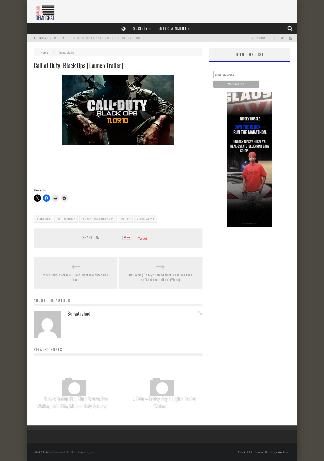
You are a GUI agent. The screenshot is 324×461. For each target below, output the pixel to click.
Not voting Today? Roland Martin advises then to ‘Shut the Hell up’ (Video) (160, 277)
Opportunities (279, 452)
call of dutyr (66, 219)
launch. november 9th (98, 219)
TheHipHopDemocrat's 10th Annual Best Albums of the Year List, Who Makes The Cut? (125, 38)
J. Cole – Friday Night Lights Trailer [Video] (164, 402)
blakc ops (43, 219)
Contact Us (261, 452)
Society (140, 28)
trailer (125, 219)
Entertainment (172, 28)
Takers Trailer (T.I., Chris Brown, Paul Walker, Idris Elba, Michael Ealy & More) (73, 402)
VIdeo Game (145, 219)
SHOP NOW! (258, 38)
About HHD (245, 452)
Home (44, 52)
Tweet (142, 238)
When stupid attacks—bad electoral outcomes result (75, 277)
